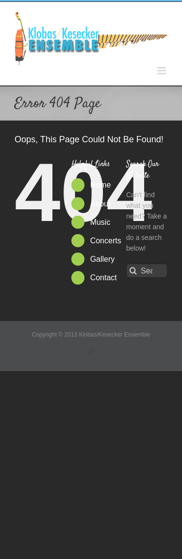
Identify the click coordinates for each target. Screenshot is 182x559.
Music (100, 222)
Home (100, 185)
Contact (103, 277)
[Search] (133, 271)
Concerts (105, 241)
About (100, 204)
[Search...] (146, 271)
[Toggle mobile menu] (162, 71)
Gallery (102, 259)
